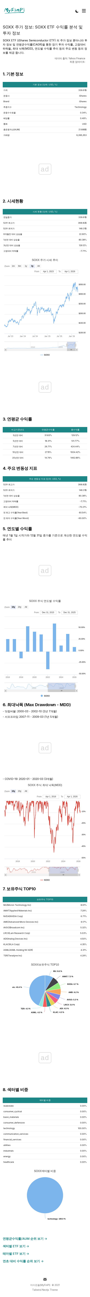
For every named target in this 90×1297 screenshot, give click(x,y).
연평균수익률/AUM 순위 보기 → (25, 1238)
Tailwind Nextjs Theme (45, 1289)
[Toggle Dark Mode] (77, 11)
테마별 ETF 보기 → (16, 1253)
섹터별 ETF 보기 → (16, 1246)
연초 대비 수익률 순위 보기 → (23, 1261)
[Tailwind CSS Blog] (15, 11)
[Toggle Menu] (84, 10)
